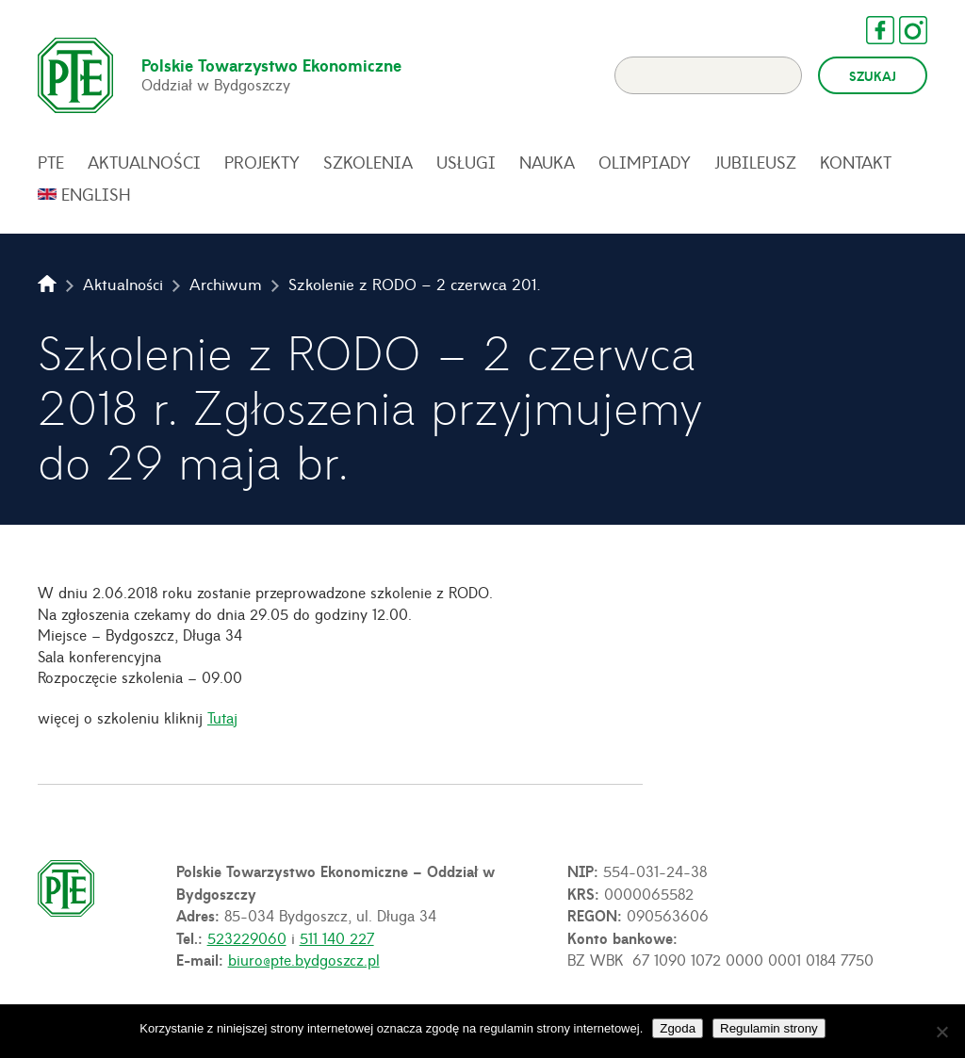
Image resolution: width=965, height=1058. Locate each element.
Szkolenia (368, 162)
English (96, 194)
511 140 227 (337, 937)
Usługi (466, 162)
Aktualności (144, 162)
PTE (51, 162)
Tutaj (222, 717)
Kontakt (855, 162)
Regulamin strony (769, 1028)
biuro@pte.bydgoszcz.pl (304, 959)
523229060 (246, 937)
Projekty (262, 162)
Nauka (547, 162)
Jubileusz (755, 162)
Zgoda (677, 1028)
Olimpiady (644, 162)
